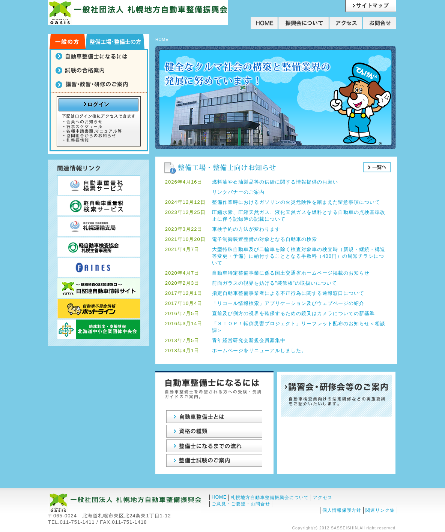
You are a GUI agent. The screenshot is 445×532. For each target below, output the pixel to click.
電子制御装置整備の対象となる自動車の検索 (264, 239)
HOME (219, 497)
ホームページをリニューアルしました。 (259, 350)
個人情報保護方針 (341, 510)
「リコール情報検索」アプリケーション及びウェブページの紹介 (288, 303)
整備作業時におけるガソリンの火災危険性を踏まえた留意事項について (296, 202)
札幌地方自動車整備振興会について (270, 497)
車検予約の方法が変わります (246, 229)
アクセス (322, 497)
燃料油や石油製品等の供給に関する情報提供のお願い (275, 182)
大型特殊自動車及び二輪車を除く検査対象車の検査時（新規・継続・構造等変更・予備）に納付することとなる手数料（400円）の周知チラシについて (298, 256)
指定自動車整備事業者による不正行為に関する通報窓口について (288, 293)
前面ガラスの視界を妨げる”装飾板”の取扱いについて (274, 283)
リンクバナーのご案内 (238, 192)
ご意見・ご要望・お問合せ (241, 504)
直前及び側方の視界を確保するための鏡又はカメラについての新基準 (293, 313)
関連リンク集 (380, 510)
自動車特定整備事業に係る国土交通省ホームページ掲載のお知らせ (291, 273)
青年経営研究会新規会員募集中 (249, 340)
